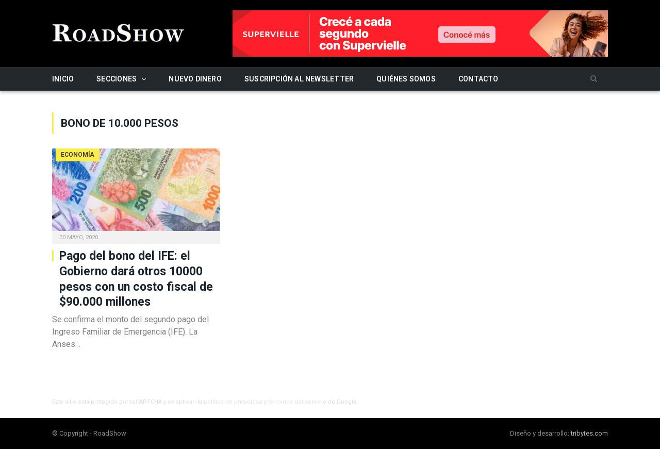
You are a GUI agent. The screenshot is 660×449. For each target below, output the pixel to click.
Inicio (63, 79)
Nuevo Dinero (195, 79)
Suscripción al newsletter (299, 79)
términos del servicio (297, 401)
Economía (77, 154)
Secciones (116, 79)
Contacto (478, 79)
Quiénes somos (406, 79)
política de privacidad (233, 401)
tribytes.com (589, 433)
